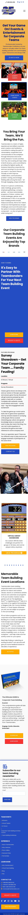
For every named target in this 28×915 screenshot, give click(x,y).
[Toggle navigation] (24, 11)
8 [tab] (20, 563)
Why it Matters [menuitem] (6, 845)
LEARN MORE (14, 739)
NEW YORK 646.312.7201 (8, 885)
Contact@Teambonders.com (10, 887)
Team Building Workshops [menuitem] (9, 833)
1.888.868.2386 (11, 2)
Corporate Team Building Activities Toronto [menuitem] (10, 829)
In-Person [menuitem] (4, 824)
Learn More (14, 333)
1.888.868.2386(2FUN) (7, 880)
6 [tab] (16, 563)
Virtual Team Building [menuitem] (8, 866)
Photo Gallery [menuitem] (6, 848)
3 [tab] (9, 563)
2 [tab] (7, 563)
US (10, 449)
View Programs (14, 216)
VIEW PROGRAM (14, 551)
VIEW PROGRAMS (10, 905)
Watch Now (14, 56)
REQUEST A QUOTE (10, 893)
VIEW (10, 444)
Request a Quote (14, 338)
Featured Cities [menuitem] (6, 851)
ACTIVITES (10, 650)
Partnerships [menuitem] (5, 854)
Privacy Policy (14, 913)
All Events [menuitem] (4, 818)
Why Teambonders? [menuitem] (7, 863)
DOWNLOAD (14, 733)
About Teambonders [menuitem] (8, 842)
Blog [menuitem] (3, 869)
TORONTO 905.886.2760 (8, 883)
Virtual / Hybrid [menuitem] (6, 821)
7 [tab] (18, 563)
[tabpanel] (14, 527)
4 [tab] (11, 563)
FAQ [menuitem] (3, 872)
